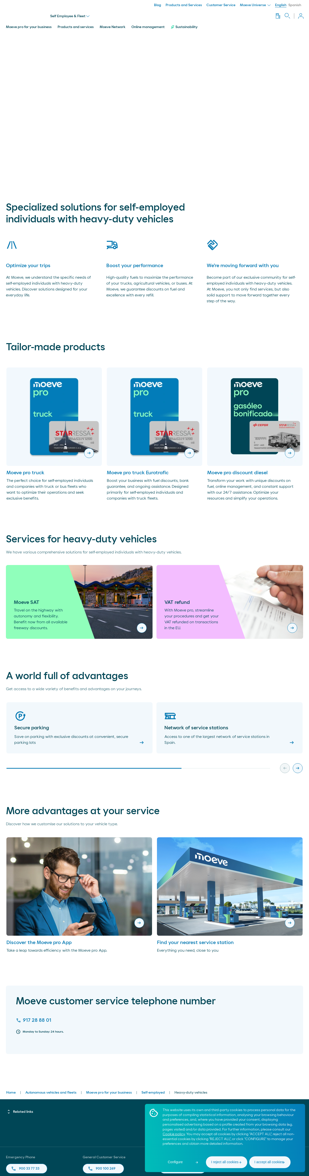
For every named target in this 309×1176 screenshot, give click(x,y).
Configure (175, 1162)
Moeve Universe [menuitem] (255, 5)
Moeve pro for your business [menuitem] (29, 25)
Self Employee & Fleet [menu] (70, 15)
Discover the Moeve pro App (39, 940)
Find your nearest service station (195, 940)
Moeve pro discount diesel (237, 471)
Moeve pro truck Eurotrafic (138, 471)
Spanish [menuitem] (294, 5)
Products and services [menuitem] (76, 25)
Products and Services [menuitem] (184, 5)
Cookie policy (174, 1134)
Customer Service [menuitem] (220, 5)
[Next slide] (298, 766)
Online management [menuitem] (148, 25)
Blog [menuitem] (157, 5)
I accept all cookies (268, 1162)
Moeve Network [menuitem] (112, 25)
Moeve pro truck (25, 471)
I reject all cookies (224, 1162)
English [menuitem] (280, 5)
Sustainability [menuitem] (184, 25)
